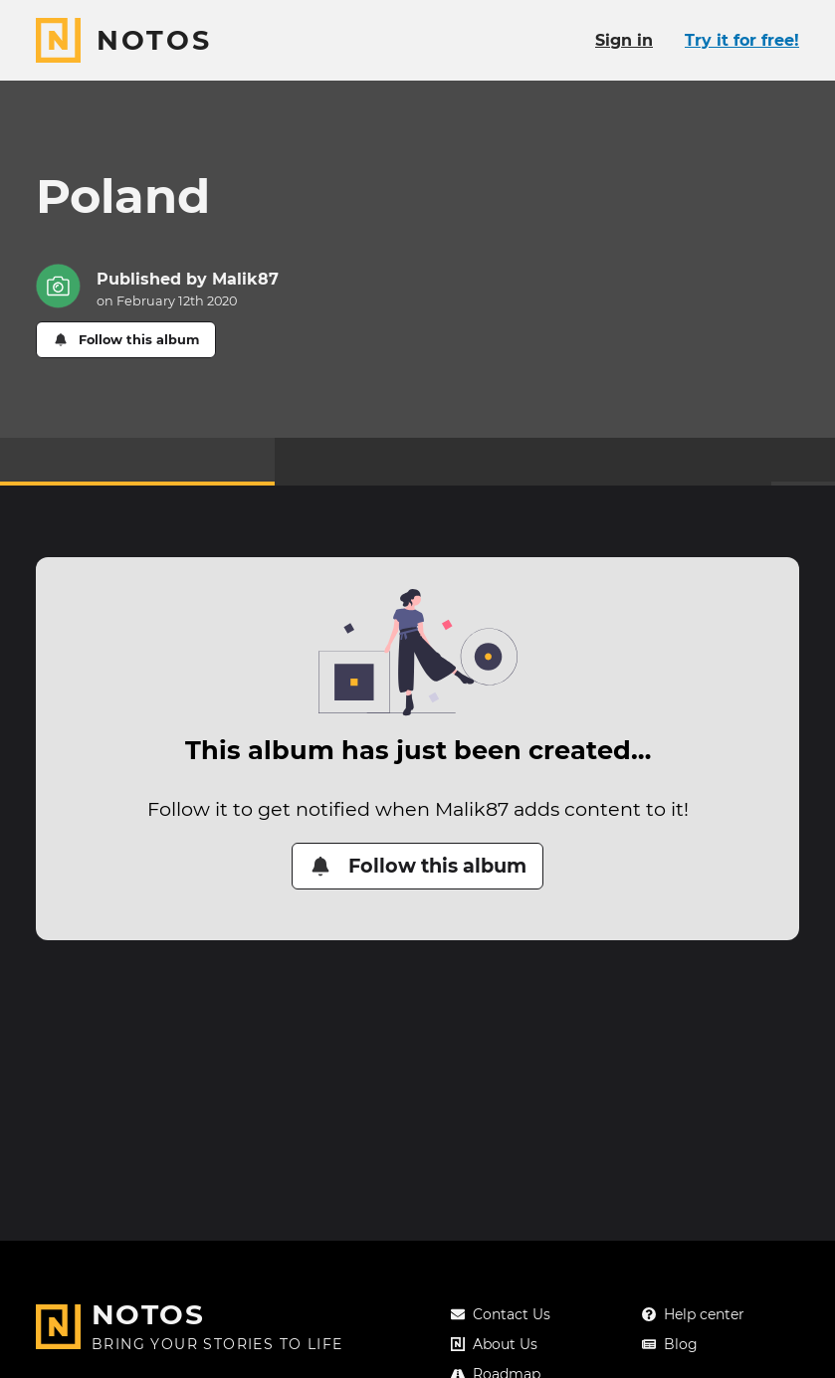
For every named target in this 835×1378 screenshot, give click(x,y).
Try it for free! (742, 40)
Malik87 (245, 279)
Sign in (624, 40)
